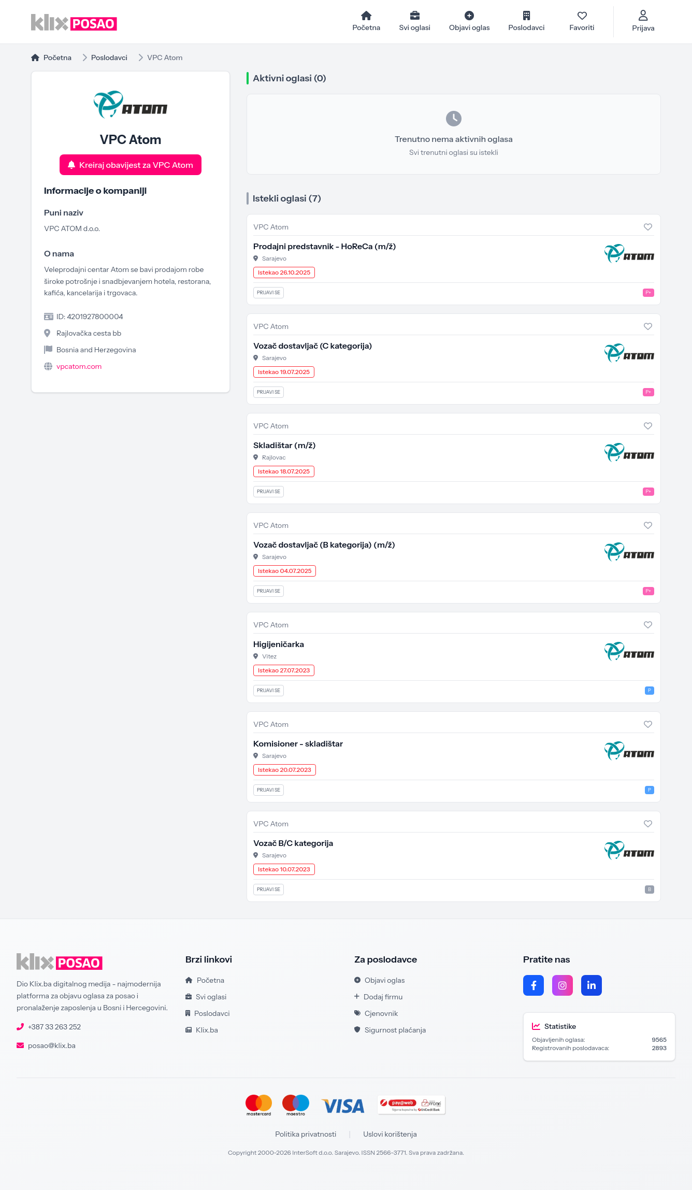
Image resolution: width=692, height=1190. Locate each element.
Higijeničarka (278, 644)
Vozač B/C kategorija (293, 843)
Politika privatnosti (305, 1134)
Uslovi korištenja (390, 1134)
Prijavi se (268, 292)
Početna (51, 57)
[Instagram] (562, 985)
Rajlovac (274, 457)
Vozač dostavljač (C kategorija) (312, 345)
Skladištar (284, 445)
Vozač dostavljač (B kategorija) (324, 544)
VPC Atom (271, 227)
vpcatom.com (79, 366)
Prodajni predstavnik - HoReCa (324, 246)
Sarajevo (274, 258)
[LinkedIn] (591, 985)
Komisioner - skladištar (298, 743)
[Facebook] (533, 985)
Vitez (269, 656)
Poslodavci (109, 57)
